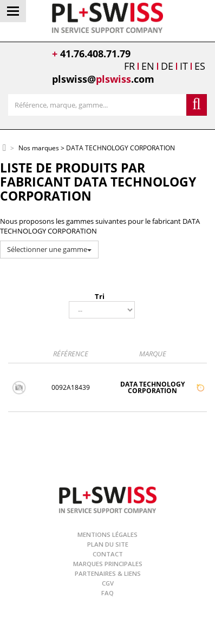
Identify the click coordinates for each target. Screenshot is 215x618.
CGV (108, 583)
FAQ (107, 593)
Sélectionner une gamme (49, 249)
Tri (100, 296)
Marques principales (107, 564)
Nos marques (38, 148)
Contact (108, 554)
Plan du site (107, 544)
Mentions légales (107, 534)
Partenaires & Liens (108, 573)
